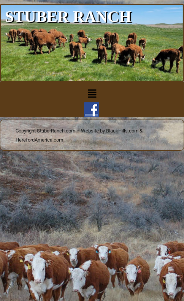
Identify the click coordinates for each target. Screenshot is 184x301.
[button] (92, 94)
